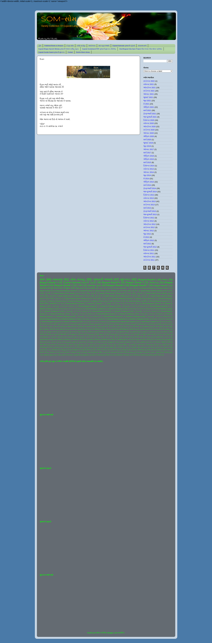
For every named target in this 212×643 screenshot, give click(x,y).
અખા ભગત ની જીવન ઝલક (65, 288)
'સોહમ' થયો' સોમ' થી (105, 288)
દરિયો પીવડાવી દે (141, 337)
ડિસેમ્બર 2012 (148, 218)
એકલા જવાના (60, 326)
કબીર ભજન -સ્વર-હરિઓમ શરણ (142, 326)
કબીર (80, 285)
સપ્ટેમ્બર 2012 (149, 227)
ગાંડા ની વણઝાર (64, 332)
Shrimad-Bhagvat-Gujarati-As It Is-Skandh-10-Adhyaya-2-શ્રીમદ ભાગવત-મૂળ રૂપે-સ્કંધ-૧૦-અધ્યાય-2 (125, 311)
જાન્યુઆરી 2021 (150, 117)
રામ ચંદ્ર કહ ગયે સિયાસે (50, 350)
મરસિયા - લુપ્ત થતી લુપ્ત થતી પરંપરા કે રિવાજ (136, 344)
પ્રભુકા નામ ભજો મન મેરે (97, 342)
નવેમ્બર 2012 (148, 221)
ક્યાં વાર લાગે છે (158, 329)
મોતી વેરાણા (92, 347)
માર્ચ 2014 (147, 185)
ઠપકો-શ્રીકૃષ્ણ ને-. (45, 337)
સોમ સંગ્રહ (77, 279)
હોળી (149, 355)
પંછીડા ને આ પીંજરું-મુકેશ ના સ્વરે (121, 339)
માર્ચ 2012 (147, 244)
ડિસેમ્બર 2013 (148, 195)
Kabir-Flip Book (115, 301)
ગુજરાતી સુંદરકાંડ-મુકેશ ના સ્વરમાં (142, 332)
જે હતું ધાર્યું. (90, 334)
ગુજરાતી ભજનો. (124, 332)
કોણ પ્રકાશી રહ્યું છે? (143, 329)
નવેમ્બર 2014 (148, 169)
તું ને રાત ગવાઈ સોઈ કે (98, 337)
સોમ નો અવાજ (96, 355)
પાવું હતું (67, 342)
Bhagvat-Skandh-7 (139, 285)
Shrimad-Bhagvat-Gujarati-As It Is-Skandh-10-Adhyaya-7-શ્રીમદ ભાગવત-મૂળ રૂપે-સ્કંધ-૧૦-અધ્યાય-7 (72, 319)
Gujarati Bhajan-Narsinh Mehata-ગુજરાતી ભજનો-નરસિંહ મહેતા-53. (126, 296)
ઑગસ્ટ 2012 (148, 231)
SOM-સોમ (58, 19)
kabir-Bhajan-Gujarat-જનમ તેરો (152, 321)
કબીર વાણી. (158, 326)
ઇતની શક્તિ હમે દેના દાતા (162, 324)
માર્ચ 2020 (147, 140)
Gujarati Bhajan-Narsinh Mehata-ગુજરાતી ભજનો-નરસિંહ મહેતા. (58, 49)
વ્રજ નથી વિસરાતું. (139, 350)
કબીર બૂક (126, 326)
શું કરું (80, 352)
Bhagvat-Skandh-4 (49, 282)
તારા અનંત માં (75, 337)
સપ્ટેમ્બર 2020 (149, 130)
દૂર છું (150, 337)
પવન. (60, 342)
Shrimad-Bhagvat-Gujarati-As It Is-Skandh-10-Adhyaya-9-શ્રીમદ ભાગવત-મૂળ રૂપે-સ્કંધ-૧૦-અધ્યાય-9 (74, 321)
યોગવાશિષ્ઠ (91, 288)
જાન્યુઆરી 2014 (150, 192)
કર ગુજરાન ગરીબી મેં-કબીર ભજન (52, 329)
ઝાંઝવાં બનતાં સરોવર (163, 334)
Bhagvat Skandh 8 (134, 282)
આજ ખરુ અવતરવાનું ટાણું (72, 324)
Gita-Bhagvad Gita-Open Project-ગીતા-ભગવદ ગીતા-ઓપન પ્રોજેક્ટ (140, 49)
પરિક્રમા (42, 342)
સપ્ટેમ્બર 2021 (149, 91)
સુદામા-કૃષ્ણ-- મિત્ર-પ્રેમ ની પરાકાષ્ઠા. (61, 355)
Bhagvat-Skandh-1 (63, 285)
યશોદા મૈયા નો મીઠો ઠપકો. (117, 347)
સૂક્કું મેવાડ (86, 355)
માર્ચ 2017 (147, 153)
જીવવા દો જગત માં (78, 334)
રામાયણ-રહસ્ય (94, 285)
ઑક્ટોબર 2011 (149, 257)
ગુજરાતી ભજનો (103, 279)
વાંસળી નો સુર (115, 350)
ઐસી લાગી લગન (72, 326)
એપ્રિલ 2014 (148, 182)
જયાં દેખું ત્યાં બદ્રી (52, 334)
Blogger (110, 633)
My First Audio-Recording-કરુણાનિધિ (135, 301)
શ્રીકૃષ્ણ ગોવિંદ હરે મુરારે (100, 352)
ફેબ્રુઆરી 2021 (149, 114)
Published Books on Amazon (53, 45)
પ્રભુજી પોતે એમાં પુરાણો (115, 342)
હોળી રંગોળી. (158, 355)
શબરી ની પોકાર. (45, 352)
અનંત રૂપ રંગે (46, 324)
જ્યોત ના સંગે (129, 334)
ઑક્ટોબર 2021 (149, 88)
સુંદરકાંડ (125, 279)
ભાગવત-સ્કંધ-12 (56, 344)
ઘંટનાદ (158, 332)
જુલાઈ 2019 (148, 143)
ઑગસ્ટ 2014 (148, 172)
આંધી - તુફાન (57, 324)
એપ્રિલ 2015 (148, 159)
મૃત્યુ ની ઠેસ (63, 347)
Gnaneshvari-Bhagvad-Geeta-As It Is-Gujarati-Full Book (73, 291)
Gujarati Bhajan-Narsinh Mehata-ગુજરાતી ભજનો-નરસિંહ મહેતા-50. (121, 293)
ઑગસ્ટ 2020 (148, 133)
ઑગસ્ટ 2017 (148, 149)
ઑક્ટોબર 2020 (149, 127)
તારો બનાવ (85, 337)
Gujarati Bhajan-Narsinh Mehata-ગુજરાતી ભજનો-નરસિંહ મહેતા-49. (75, 293)
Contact (70, 52)
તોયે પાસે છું (129, 337)
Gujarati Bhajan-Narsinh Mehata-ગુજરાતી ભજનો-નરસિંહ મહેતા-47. (116, 291)
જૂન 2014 (147, 175)
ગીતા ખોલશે (88, 332)
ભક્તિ (168, 342)
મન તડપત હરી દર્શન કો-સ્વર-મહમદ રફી (107, 344)
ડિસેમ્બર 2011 (148, 250)
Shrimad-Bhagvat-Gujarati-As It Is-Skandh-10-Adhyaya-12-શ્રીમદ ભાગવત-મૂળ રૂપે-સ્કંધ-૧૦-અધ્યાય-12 (119, 308)
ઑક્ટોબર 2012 (149, 224)
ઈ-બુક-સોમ (70, 45)
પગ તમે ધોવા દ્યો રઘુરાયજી (161, 339)
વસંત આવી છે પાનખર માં (101, 350)
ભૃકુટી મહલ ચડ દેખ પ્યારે (84, 344)
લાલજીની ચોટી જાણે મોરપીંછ (81, 350)
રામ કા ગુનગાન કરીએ (166, 347)
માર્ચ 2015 (147, 162)
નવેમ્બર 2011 (148, 253)
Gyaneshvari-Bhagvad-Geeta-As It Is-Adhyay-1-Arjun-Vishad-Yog (132, 298)
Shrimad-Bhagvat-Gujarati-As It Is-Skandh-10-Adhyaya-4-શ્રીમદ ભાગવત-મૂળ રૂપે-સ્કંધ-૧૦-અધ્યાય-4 (130, 314)
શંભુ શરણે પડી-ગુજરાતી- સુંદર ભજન (159, 350)
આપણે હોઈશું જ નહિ (121, 324)
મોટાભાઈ (82, 288)
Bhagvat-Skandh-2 (161, 285)
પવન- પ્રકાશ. (52, 342)
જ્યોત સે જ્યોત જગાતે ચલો (145, 334)
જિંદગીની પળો (65, 334)
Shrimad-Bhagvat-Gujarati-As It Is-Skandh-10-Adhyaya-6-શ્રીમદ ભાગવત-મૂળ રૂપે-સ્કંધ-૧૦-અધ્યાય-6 (136, 316)
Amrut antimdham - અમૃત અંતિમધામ (127, 288)
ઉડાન (41, 326)
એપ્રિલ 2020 (148, 136)
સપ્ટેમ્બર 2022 (149, 81)
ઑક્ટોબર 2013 (149, 201)
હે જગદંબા (142, 355)
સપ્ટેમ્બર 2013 (149, 205)
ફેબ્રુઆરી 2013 (149, 211)
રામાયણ (58, 279)
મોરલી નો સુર (103, 347)
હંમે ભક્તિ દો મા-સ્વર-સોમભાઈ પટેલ (115, 355)
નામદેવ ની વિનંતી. (94, 339)
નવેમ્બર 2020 (148, 123)
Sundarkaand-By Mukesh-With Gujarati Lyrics (124, 321)
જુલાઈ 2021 (148, 97)
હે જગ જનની (132, 355)
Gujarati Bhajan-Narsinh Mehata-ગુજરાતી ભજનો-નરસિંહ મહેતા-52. (79, 296)
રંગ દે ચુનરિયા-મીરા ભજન (136, 347)
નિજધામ (105, 339)
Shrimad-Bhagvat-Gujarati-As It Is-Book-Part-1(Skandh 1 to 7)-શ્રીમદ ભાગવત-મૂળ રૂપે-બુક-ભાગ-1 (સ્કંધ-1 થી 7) (102, 303)
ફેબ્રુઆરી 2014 (149, 188)
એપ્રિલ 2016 (148, 156)
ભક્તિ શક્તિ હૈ (44, 344)
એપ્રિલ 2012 (148, 240)
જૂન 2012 (147, 234)
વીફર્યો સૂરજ (127, 350)
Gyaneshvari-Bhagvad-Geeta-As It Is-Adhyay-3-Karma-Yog (87, 301)
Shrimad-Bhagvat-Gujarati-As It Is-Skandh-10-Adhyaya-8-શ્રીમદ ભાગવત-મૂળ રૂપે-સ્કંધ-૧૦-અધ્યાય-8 (140, 319)
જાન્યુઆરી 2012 (150, 247)
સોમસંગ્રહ (154, 282)
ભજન (165, 279)
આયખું (132, 324)
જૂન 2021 (147, 101)
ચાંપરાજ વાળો (142, 45)
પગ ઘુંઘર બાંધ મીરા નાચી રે (142, 339)
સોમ (42, 279)
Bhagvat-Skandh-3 (147, 279)
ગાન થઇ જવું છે (77, 332)
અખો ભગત (91, 45)
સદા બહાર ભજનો (103, 45)
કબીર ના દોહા (81, 45)
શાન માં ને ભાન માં (57, 352)
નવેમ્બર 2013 (148, 198)
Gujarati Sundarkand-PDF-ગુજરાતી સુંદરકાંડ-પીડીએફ (99, 49)
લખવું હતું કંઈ (65, 350)
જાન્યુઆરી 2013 (150, 214)
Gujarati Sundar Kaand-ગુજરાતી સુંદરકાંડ (51, 52)
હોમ (40, 45)
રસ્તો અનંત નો (151, 347)
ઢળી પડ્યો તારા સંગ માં (61, 337)
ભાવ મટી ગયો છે (69, 344)
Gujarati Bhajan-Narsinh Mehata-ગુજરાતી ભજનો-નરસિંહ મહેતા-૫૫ (86, 298)
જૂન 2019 (147, 146)
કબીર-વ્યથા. (169, 326)
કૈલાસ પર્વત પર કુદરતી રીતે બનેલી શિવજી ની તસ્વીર (117, 329)
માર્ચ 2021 (147, 110)
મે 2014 (146, 179)
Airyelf (89, 633)
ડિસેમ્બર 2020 (148, 120)
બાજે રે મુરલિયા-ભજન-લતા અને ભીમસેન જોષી (150, 342)
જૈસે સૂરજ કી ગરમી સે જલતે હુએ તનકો (109, 334)
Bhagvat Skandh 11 (163, 288)
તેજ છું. (121, 337)
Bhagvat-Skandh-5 (111, 282)
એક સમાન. (49, 326)
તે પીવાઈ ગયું (112, 337)
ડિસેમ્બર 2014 (148, 166)
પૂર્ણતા (74, 342)
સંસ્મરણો (114, 352)
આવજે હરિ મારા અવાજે (145, 324)
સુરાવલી (78, 355)
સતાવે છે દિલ (123, 352)
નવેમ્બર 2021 (148, 84)
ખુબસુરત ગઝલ (51, 332)
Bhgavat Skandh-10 (46, 291)
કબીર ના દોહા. (115, 326)
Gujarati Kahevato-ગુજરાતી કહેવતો (123, 45)
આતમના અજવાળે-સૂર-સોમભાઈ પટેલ (94, 324)
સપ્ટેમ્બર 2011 (149, 260)
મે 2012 (146, 237)
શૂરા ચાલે (87, 352)
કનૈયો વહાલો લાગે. (103, 326)
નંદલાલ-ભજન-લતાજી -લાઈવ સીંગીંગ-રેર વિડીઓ (54, 339)
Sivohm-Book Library (83, 52)
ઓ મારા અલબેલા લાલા (87, 326)
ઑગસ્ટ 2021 (148, 94)
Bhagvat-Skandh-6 (116, 285)
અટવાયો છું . (169, 321)
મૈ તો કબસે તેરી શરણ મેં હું (78, 347)
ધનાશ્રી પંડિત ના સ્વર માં (162, 337)
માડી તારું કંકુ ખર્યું (158, 344)
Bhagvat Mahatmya (148, 288)
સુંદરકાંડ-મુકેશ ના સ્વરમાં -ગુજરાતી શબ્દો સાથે (154, 352)
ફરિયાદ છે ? (129, 342)
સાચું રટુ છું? (133, 352)
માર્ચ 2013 (147, 208)
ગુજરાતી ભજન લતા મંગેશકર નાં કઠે (105, 332)
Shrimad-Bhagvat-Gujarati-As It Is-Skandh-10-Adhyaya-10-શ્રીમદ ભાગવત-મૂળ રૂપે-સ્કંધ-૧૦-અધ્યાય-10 (112, 306)
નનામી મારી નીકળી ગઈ (79, 339)
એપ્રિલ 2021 (148, 107)
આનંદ (110, 324)
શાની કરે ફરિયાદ (71, 352)
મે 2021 (146, 104)
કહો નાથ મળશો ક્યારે (73, 329)
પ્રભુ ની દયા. (83, 342)
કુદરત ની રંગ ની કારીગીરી (91, 329)
